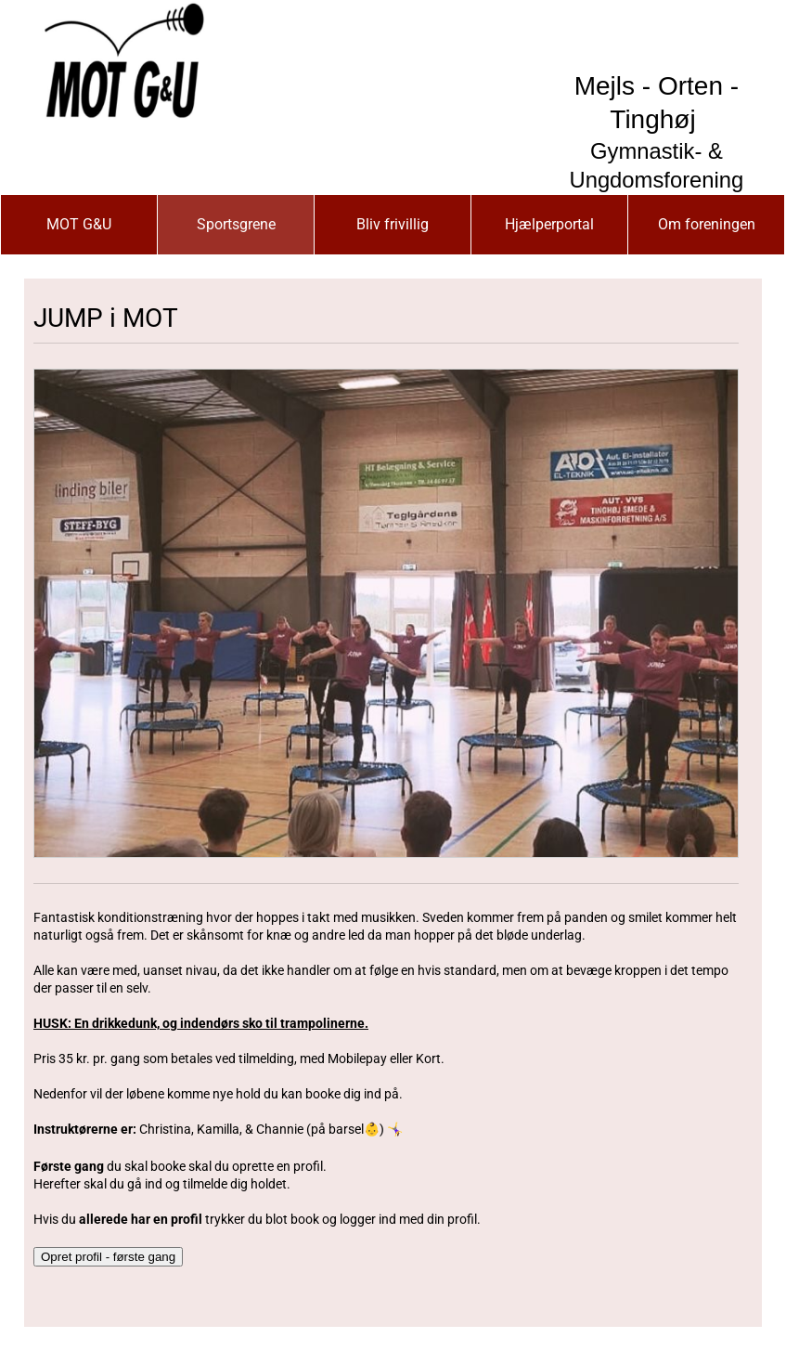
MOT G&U (78, 224)
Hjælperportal (549, 224)
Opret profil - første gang (108, 1257)
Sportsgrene (236, 224)
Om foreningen (706, 224)
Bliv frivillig (392, 224)
